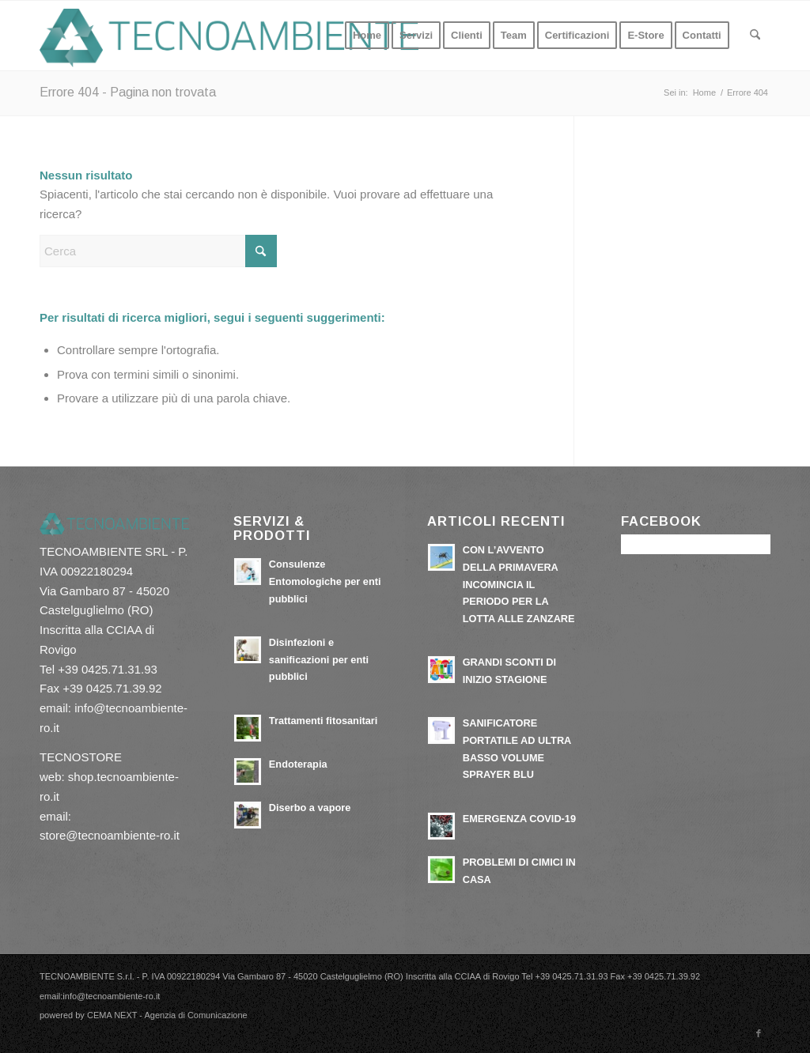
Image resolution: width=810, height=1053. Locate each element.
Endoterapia (298, 764)
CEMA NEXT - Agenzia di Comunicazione (167, 1015)
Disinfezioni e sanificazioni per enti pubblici (319, 659)
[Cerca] (755, 35)
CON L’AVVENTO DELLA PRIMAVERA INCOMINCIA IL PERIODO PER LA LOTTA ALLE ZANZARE (519, 584)
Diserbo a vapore (309, 807)
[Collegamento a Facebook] (758, 1033)
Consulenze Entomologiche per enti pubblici (325, 581)
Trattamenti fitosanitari (323, 721)
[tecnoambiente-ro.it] (229, 35)
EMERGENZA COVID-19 (519, 819)
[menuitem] (367, 35)
